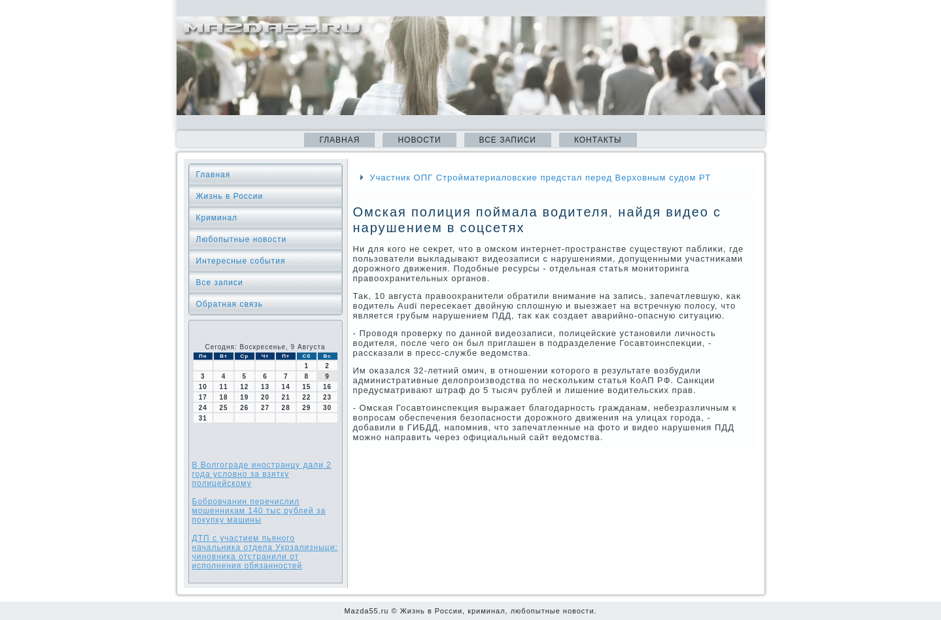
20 (265, 397)
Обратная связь (229, 304)
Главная (339, 140)
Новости (419, 140)
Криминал (217, 217)
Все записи (507, 140)
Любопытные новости (241, 239)
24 (203, 407)
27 (265, 407)
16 (327, 386)
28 (286, 407)
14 (286, 386)
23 (327, 397)
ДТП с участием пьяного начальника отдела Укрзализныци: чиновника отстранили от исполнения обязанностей (265, 552)
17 (203, 397)
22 (306, 397)
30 (327, 407)
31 (203, 418)
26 (244, 407)
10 (203, 386)
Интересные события (241, 261)
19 (244, 397)
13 (265, 386)
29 (306, 407)
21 (286, 397)
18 (223, 397)
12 (244, 386)
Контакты (598, 140)
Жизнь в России (230, 196)
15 (306, 386)
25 (223, 407)
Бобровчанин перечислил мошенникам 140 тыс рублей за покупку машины (259, 511)
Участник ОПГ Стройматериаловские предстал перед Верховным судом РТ (540, 177)
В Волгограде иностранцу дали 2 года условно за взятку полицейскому (262, 474)
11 (223, 386)
